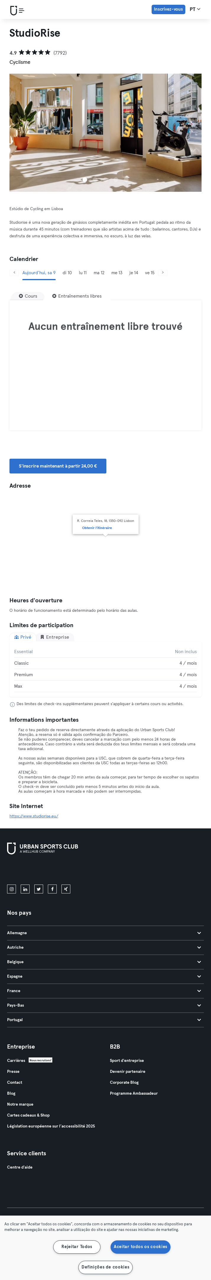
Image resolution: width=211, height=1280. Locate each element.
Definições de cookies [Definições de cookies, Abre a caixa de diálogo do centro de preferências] (105, 1267)
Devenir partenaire (127, 1072)
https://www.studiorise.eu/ (33, 816)
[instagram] (11, 889)
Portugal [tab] (104, 1019)
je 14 (133, 273)
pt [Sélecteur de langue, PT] (195, 9)
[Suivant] (163, 273)
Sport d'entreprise (127, 1061)
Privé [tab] (22, 637)
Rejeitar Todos (76, 1247)
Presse (13, 1072)
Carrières (16, 1061)
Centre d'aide (20, 1167)
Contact (14, 1083)
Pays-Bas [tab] (104, 1005)
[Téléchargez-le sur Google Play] (70, 870)
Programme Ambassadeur (134, 1093)
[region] (105, 1248)
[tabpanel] (105, 669)
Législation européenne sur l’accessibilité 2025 (51, 1126)
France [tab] (104, 991)
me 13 (116, 273)
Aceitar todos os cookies (140, 1247)
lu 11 (83, 273)
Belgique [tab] (104, 962)
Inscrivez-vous (168, 9)
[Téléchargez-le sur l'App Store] (27, 870)
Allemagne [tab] (104, 933)
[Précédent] (14, 273)
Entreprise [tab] (54, 637)
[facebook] (52, 889)
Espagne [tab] (104, 976)
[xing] (65, 889)
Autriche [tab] (104, 947)
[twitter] (38, 889)
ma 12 (99, 273)
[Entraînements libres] (77, 296)
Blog (11, 1093)
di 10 (67, 273)
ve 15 (150, 273)
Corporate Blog (124, 1083)
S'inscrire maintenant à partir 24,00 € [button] (58, 466)
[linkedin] (25, 889)
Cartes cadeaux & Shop (28, 1115)
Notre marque (20, 1104)
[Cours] (28, 296)
